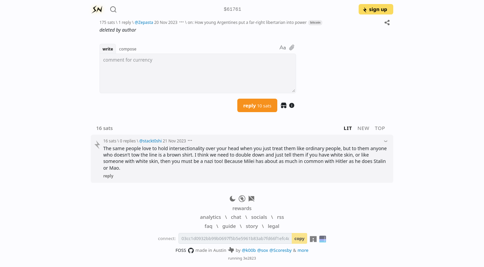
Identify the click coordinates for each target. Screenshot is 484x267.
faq (208, 226)
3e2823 (249, 258)
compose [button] (127, 49)
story (252, 226)
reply (257, 105)
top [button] (380, 128)
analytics (210, 216)
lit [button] (348, 128)
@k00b (249, 250)
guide (229, 226)
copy (299, 238)
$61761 (232, 9)
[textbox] (197, 73)
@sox (262, 250)
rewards (241, 208)
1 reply (124, 22)
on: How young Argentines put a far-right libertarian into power (247, 22)
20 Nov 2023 (165, 22)
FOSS (184, 250)
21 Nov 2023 (174, 140)
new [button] (364, 128)
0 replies (128, 140)
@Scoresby (281, 250)
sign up (374, 9)
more (303, 250)
